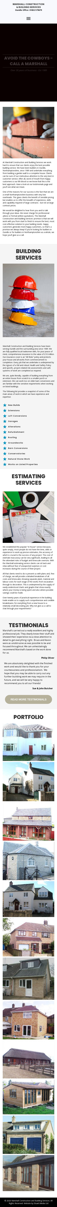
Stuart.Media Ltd (41, 1203)
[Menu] (28, 18)
